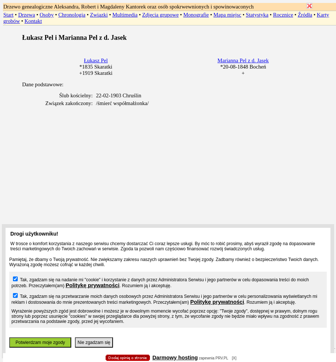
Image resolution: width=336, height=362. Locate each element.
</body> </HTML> (168, 37)
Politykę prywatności (93, 285)
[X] (234, 358)
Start (8, 15)
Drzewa (26, 15)
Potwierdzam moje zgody (40, 342)
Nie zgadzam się (94, 342)
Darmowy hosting (175, 358)
